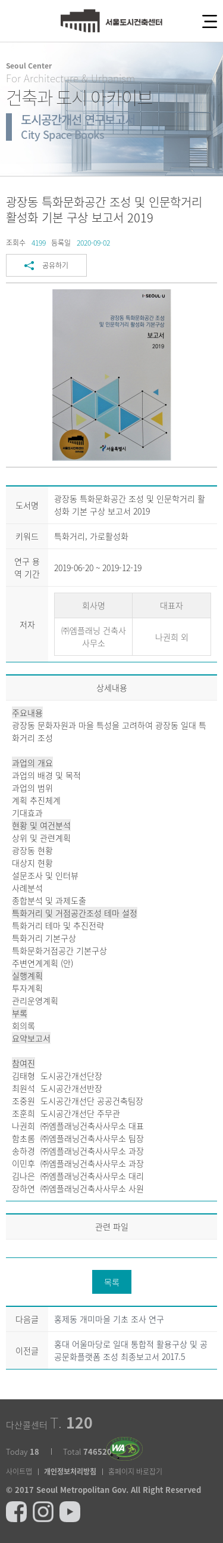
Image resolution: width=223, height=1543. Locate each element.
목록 (112, 1282)
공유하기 (55, 265)
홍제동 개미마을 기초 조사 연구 (109, 1319)
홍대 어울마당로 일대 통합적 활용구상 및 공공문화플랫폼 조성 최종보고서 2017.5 (131, 1350)
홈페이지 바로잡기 (135, 1471)
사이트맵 (19, 1471)
